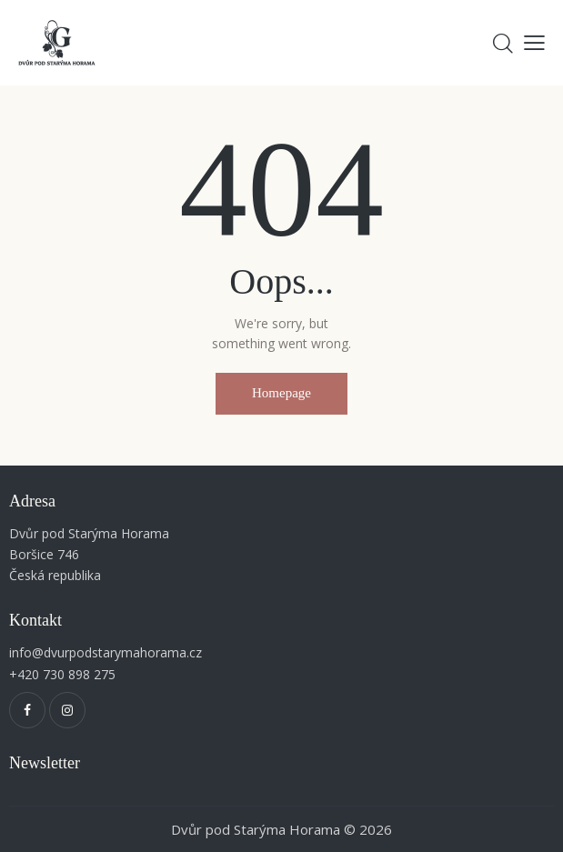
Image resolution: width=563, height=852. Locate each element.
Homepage (281, 393)
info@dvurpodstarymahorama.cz (105, 652)
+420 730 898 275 (62, 674)
